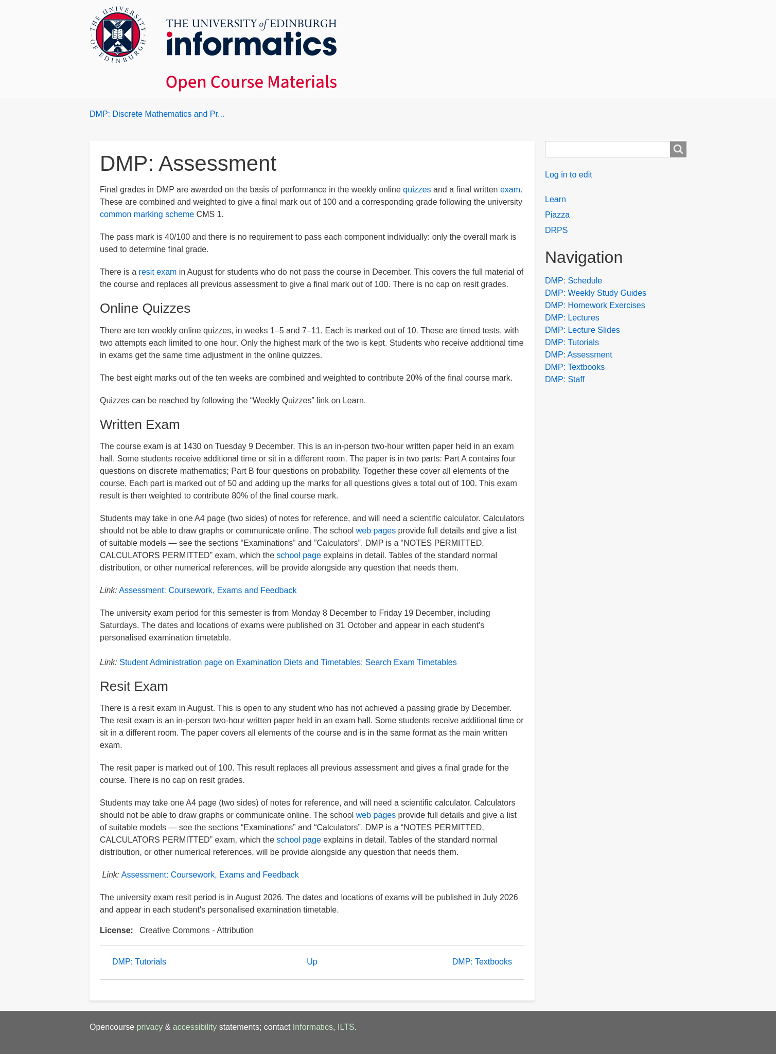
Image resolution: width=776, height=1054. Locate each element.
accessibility (195, 1027)
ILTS (346, 1027)
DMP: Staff (565, 379)
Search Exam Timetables (411, 662)
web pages (376, 530)
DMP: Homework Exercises (595, 305)
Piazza (557, 214)
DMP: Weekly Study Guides (595, 293)
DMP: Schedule (573, 280)
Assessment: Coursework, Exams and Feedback (207, 590)
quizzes (417, 189)
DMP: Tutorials (139, 961)
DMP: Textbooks (482, 961)
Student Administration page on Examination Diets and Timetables (240, 662)
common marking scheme (147, 214)
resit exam (158, 271)
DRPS (556, 230)
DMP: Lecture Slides (582, 330)
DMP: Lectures (572, 317)
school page (299, 555)
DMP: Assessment (578, 354)
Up (312, 961)
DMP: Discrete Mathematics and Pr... (157, 114)
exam (510, 189)
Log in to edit (568, 174)
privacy (150, 1027)
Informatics (313, 1027)
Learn (555, 199)
